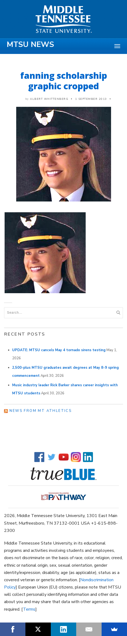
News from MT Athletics (40, 410)
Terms (29, 609)
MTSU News (30, 44)
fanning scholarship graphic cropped (63, 81)
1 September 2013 (91, 99)
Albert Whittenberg (49, 99)
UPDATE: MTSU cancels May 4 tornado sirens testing (59, 350)
